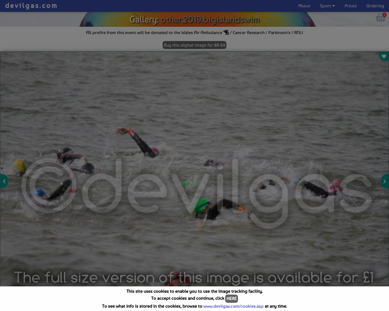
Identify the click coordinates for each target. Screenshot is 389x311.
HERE (231, 298)
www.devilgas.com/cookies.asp (233, 306)
